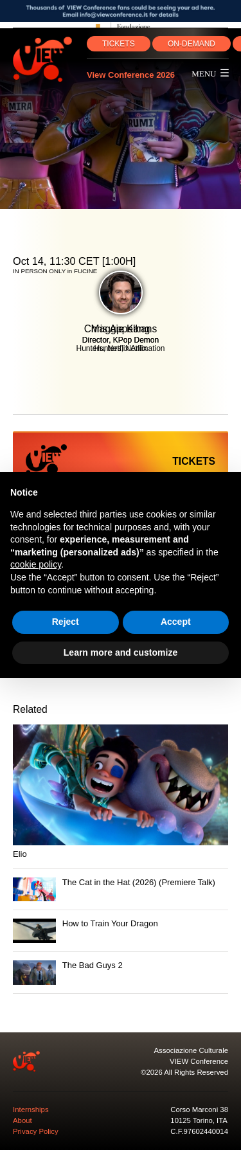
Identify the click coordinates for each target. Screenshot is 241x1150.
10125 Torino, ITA (199, 1120)
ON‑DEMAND (191, 43)
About (22, 1120)
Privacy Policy (35, 1131)
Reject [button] (65, 621)
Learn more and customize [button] (120, 652)
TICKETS (118, 43)
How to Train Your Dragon (110, 923)
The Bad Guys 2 (92, 965)
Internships (31, 1109)
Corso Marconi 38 (199, 1109)
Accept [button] (176, 621)
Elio (20, 854)
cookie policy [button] (35, 564)
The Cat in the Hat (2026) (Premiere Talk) (138, 882)
